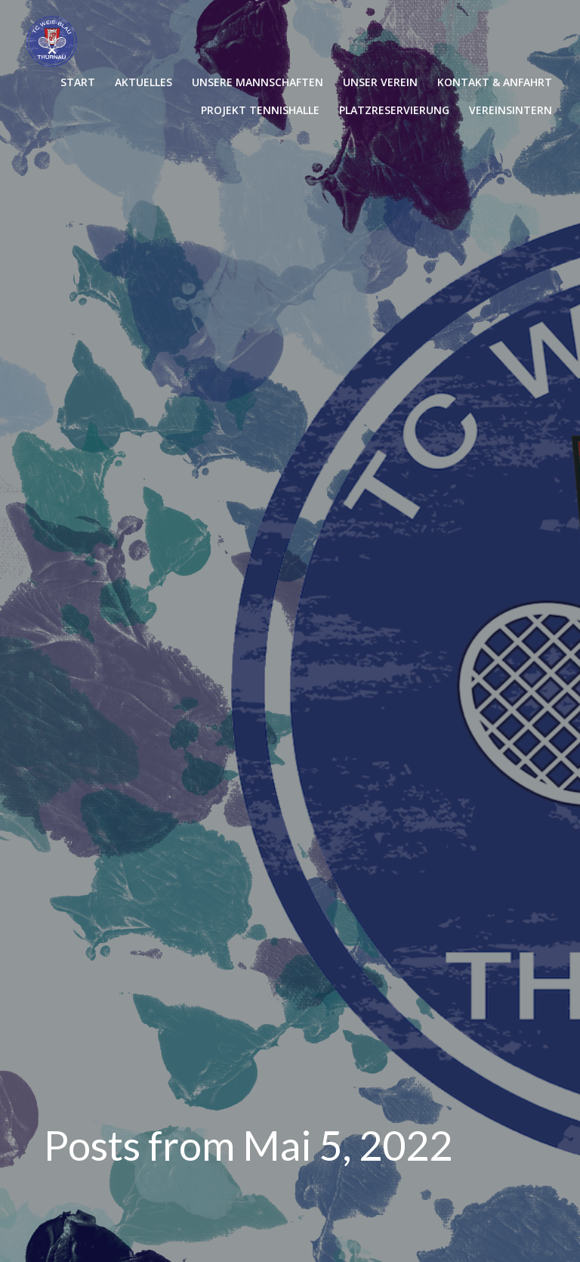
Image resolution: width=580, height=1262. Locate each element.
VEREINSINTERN (510, 110)
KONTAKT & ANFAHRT (494, 82)
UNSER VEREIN (380, 82)
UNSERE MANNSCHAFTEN (257, 82)
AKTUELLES (143, 82)
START (77, 82)
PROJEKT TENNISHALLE (260, 110)
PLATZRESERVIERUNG (394, 110)
